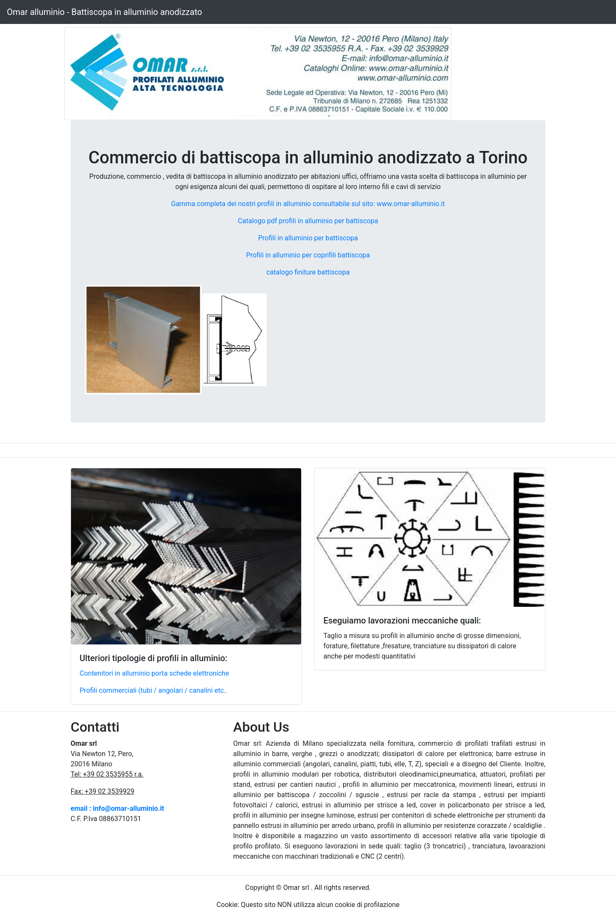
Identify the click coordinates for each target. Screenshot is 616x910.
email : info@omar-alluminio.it (117, 808)
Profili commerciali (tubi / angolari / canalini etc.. (154, 690)
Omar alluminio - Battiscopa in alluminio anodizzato (104, 12)
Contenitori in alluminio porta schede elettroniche (154, 673)
